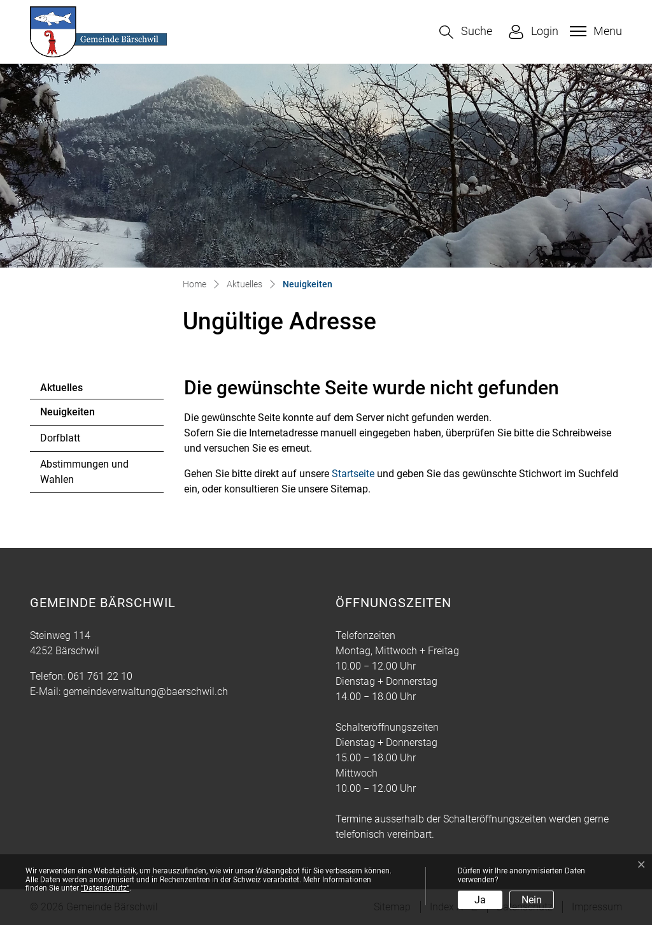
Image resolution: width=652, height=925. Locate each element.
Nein (531, 900)
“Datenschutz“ (105, 888)
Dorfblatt (60, 438)
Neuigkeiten (74, 415)
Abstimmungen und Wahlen (84, 471)
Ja (480, 900)
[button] (465, 32)
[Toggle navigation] (594, 31)
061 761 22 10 (99, 676)
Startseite (353, 474)
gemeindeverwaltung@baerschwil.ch (145, 691)
